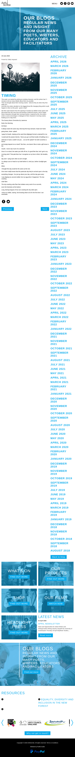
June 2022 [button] (58, 303)
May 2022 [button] (57, 308)
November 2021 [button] (59, 342)
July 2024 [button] (58, 169)
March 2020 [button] (59, 447)
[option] (16, 723)
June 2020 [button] (58, 433)
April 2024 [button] (59, 182)
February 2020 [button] (58, 453)
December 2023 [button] (59, 205)
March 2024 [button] (59, 187)
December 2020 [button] (59, 400)
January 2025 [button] (61, 138)
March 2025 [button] (59, 126)
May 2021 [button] (57, 373)
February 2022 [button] (58, 323)
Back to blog (58, 557)
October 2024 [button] (61, 157)
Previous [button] (2, 723)
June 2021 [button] (58, 368)
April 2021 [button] (59, 377)
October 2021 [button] (61, 348)
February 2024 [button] (58, 193)
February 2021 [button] (58, 388)
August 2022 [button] (60, 295)
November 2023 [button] (59, 212)
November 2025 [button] (59, 91)
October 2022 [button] (61, 283)
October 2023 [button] (61, 218)
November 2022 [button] (59, 277)
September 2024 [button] (59, 164)
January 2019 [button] (61, 519)
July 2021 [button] (58, 364)
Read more (45, 635)
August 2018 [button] (60, 550)
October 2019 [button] (61, 478)
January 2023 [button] (61, 263)
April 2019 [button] (59, 503)
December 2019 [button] (59, 465)
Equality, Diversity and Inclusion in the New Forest (56, 702)
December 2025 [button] (59, 84)
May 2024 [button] (57, 178)
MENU (54, 4)
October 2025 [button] (61, 97)
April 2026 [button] (59, 61)
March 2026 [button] (59, 66)
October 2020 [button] (61, 413)
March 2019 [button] (59, 507)
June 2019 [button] (58, 494)
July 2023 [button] (58, 234)
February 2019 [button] (58, 513)
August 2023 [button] (60, 230)
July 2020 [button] (58, 429)
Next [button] (72, 723)
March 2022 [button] (59, 317)
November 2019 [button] (59, 472)
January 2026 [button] (61, 77)
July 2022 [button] (58, 299)
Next (45, 209)
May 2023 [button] (57, 243)
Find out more (19, 577)
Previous (7, 209)
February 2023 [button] (58, 258)
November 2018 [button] (59, 533)
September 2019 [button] (59, 484)
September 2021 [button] (59, 354)
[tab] (62, 61)
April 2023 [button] (59, 247)
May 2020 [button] (57, 438)
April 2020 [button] (59, 442)
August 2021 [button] (60, 360)
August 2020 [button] (60, 425)
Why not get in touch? (37, 733)
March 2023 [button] (59, 252)
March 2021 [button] (59, 382)
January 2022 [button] (61, 328)
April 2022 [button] (59, 312)
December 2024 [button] (59, 145)
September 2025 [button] (59, 103)
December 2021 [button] (59, 335)
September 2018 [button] (59, 545)
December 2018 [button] (59, 526)
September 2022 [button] (59, 289)
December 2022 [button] (59, 270)
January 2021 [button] (61, 393)
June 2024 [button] (58, 173)
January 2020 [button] (61, 458)
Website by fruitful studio (37, 746)
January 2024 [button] (61, 198)
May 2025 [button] (57, 117)
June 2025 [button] (58, 113)
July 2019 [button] (58, 489)
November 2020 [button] (59, 407)
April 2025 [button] (59, 122)
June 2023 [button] (58, 238)
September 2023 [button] (59, 224)
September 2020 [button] (59, 419)
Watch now (56, 604)
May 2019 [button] (57, 498)
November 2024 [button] (59, 152)
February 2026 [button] (58, 72)
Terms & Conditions (52, 743)
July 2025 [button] (58, 109)
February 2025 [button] (58, 132)
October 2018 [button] (61, 538)
